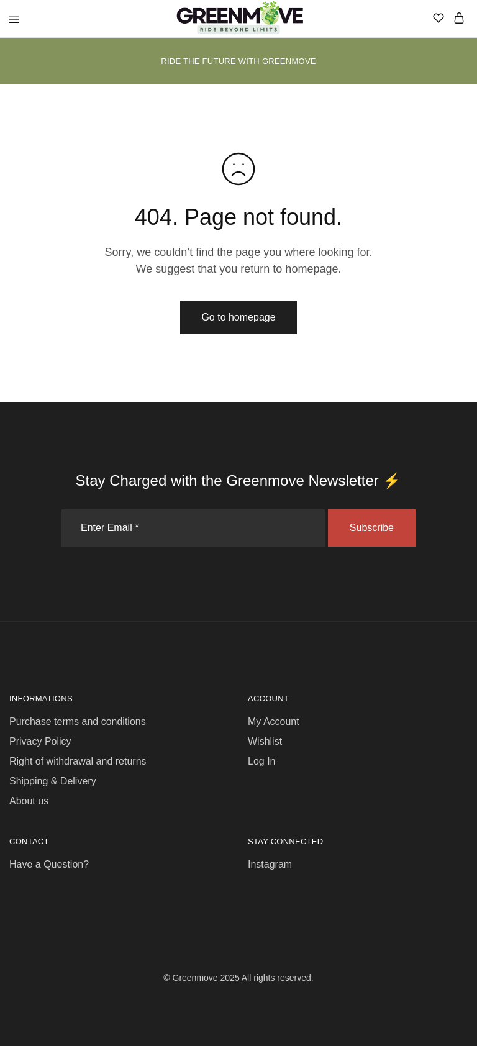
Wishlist (265, 741)
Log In (261, 761)
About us (28, 801)
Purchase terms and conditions (77, 721)
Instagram (270, 864)
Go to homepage (238, 317)
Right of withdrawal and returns (78, 761)
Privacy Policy (40, 741)
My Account (273, 721)
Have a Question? (49, 864)
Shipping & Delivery (52, 781)
